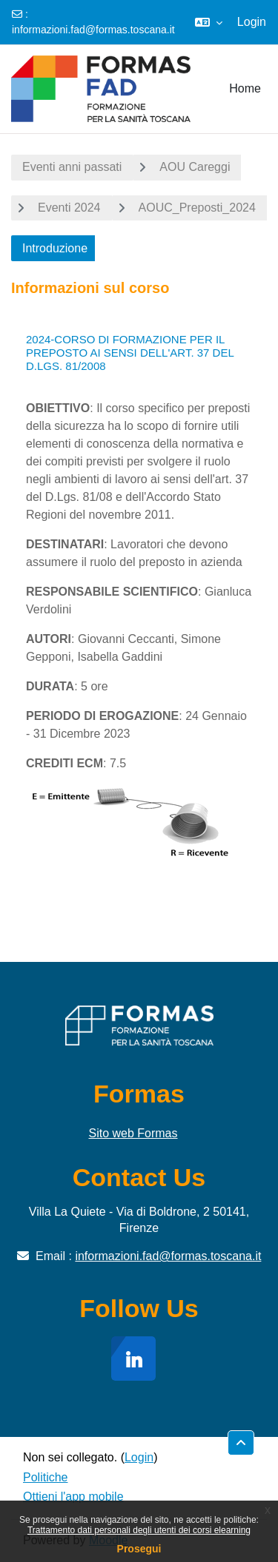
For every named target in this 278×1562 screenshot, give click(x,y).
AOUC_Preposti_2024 (197, 207)
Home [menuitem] (245, 88)
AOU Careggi (194, 167)
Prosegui (139, 1549)
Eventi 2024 (69, 207)
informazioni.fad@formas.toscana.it (93, 30)
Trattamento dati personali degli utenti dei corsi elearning (139, 1530)
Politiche (45, 1477)
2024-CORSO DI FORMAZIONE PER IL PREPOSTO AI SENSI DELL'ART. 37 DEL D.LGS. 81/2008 (130, 352)
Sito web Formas (132, 1133)
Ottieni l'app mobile (73, 1496)
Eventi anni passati (72, 167)
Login (251, 22)
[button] (208, 22)
